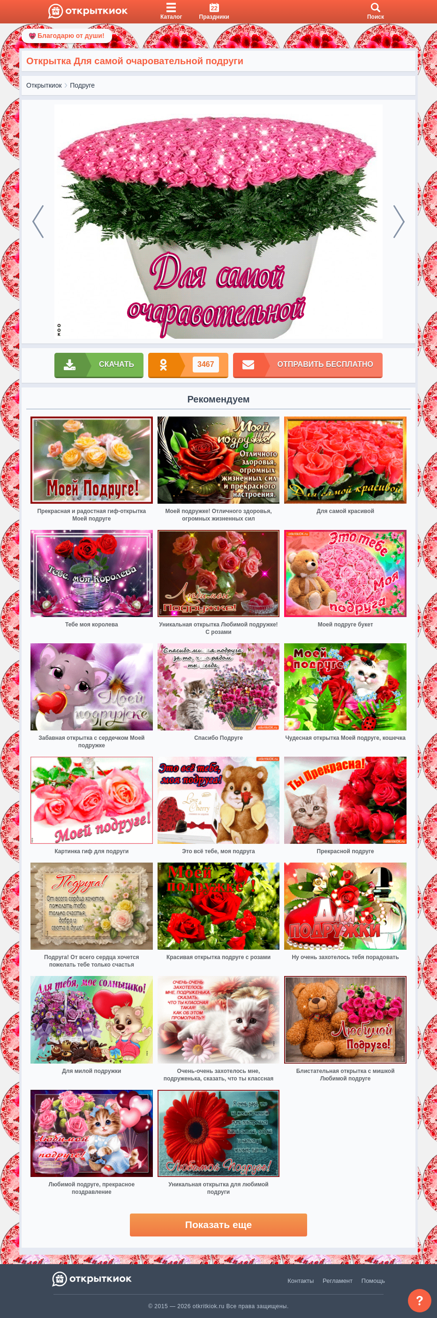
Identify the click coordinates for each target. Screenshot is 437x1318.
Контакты (300, 1280)
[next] (399, 221)
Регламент (338, 1280)
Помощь (373, 1280)
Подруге (82, 85)
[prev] (38, 221)
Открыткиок (44, 85)
